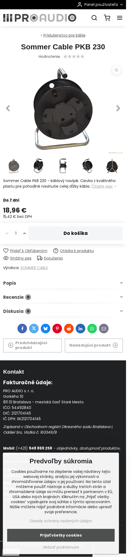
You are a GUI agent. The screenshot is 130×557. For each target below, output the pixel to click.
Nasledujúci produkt (93, 345)
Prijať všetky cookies (61, 535)
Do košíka (76, 233)
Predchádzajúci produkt (27, 345)
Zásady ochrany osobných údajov (61, 521)
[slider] (73, 56)
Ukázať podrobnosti (61, 547)
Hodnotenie (49, 56)
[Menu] (119, 17)
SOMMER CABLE (34, 267)
